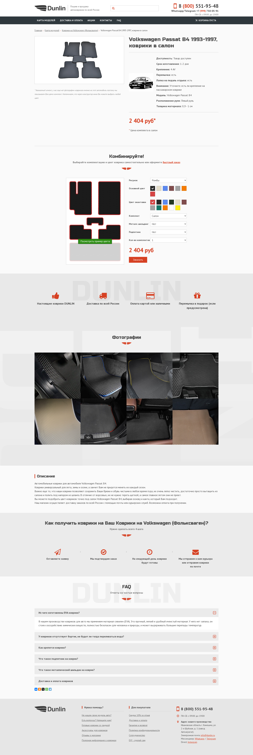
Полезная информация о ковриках (99, 740)
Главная (38, 30)
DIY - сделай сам (137, 740)
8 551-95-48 (194, 6)
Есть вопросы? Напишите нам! (96, 720)
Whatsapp (199, 738)
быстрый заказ (171, 162)
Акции (91, 20)
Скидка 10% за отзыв (139, 715)
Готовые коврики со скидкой (96, 725)
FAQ (119, 20)
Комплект (134, 215)
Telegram (211, 738)
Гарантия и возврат (138, 725)
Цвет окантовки (137, 202)
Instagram (192, 742)
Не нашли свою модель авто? (96, 715)
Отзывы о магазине (91, 735)
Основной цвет (137, 188)
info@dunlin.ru (208, 735)
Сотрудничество (137, 735)
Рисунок (133, 180)
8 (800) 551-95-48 (197, 708)
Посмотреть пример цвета (95, 241)
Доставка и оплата (71, 20)
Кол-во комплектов (139, 240)
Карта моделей (46, 20)
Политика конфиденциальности (144, 730)
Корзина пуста (205, 20)
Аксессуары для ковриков (94, 730)
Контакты (106, 20)
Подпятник (135, 232)
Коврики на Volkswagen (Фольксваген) (80, 30)
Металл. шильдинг (138, 223)
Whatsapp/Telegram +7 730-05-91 (194, 10)
